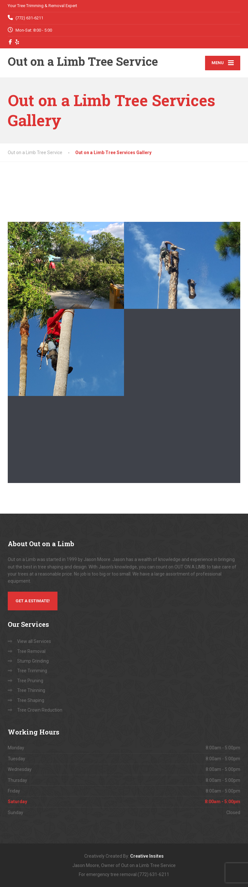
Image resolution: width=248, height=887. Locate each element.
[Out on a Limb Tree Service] (83, 63)
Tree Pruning (30, 680)
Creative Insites (147, 856)
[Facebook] (10, 41)
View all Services (34, 641)
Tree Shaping (30, 700)
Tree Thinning (31, 690)
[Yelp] (17, 41)
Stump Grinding (33, 661)
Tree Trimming (32, 670)
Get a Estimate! (33, 600)
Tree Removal (31, 651)
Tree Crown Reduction (39, 710)
